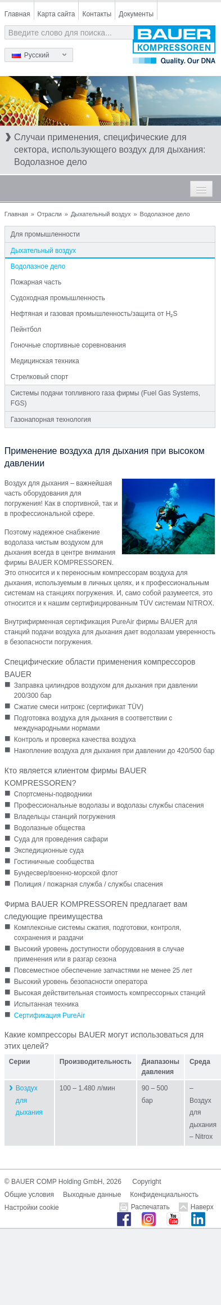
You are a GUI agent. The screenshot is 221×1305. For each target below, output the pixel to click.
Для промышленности (45, 234)
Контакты (96, 14)
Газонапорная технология (51, 420)
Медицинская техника (45, 361)
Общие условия (29, 1195)
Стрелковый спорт (39, 377)
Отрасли (49, 214)
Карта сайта (56, 14)
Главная (17, 14)
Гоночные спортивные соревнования (68, 345)
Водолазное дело (38, 266)
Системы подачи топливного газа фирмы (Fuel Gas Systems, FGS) (105, 398)
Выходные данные (92, 1195)
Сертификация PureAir (49, 1015)
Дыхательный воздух (101, 214)
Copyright (146, 1182)
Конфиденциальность (164, 1195)
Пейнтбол (26, 329)
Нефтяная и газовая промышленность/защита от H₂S (94, 314)
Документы (136, 14)
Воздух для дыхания (29, 1100)
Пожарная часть (36, 282)
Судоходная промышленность (58, 298)
